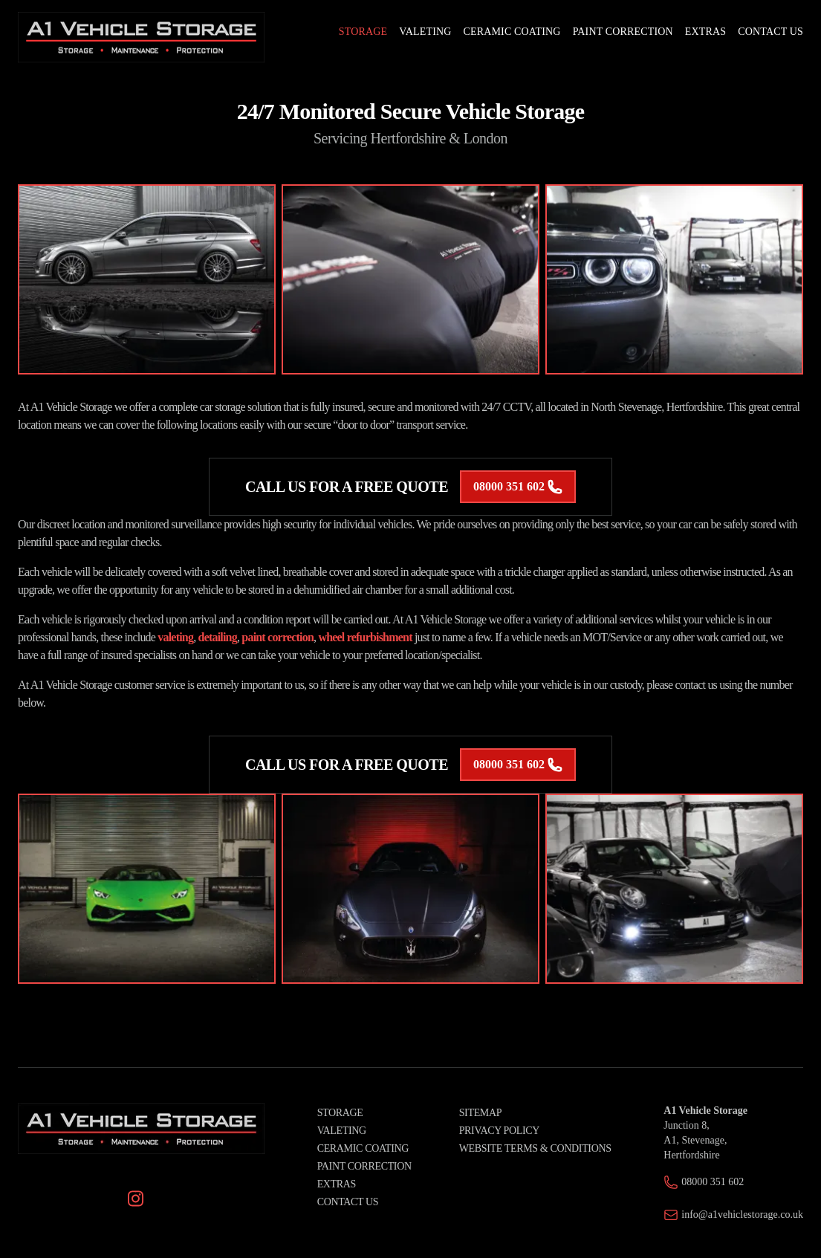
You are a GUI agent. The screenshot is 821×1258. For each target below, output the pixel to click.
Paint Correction (364, 1166)
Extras (336, 1184)
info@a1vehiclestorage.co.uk (742, 1214)
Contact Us (348, 1201)
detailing (217, 637)
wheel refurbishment (365, 637)
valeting (175, 637)
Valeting (341, 1130)
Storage (340, 1112)
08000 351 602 (517, 486)
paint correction (277, 637)
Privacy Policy (499, 1130)
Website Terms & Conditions (535, 1148)
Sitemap (480, 1112)
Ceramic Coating (363, 1148)
